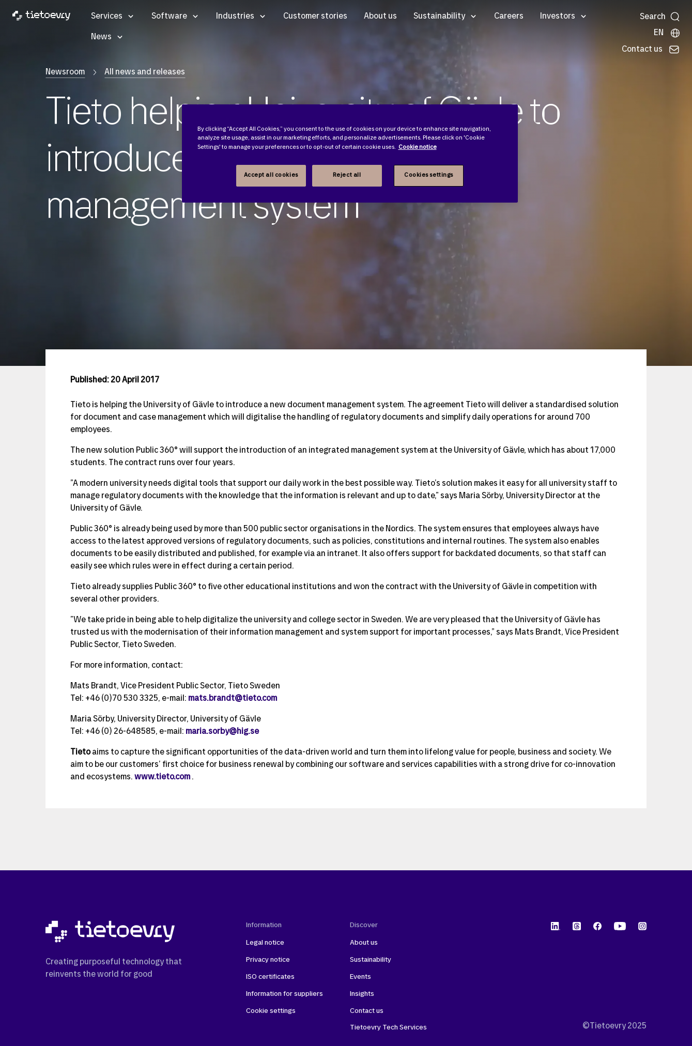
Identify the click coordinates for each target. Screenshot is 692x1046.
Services (106, 16)
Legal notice (265, 943)
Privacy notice (268, 960)
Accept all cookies (271, 175)
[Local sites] (667, 33)
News (101, 37)
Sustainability (439, 16)
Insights (362, 994)
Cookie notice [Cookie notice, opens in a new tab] (417, 147)
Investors (557, 16)
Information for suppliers (284, 994)
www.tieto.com (162, 777)
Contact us (366, 1011)
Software (169, 16)
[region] (350, 153)
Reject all (347, 175)
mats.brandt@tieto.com (232, 699)
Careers (509, 16)
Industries (235, 16)
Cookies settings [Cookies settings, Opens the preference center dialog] (428, 175)
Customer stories (315, 16)
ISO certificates (270, 977)
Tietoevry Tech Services (388, 1028)
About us (380, 16)
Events (360, 977)
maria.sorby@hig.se (222, 732)
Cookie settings (271, 1011)
